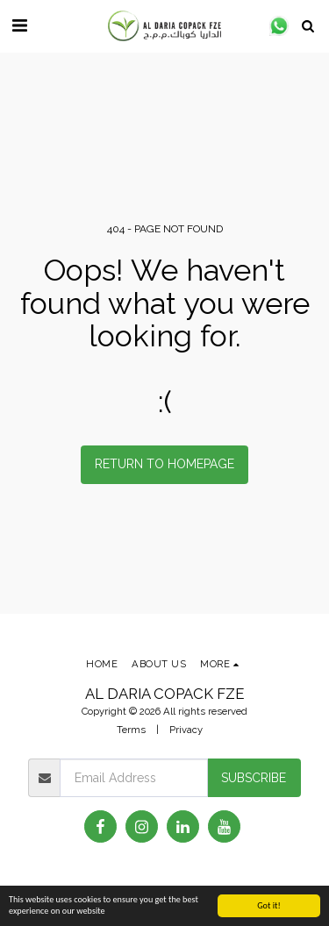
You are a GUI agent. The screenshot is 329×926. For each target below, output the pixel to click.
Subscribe (253, 778)
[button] (19, 25)
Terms (131, 729)
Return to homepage (164, 464)
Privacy (186, 729)
